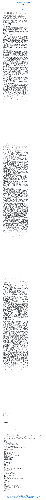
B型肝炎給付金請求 (27, 497)
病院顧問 (31, 497)
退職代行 (25, 496)
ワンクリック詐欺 (38, 496)
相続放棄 (28, 496)
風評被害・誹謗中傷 (21, 497)
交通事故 (33, 496)
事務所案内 (37, 497)
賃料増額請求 (13, 496)
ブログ (34, 497)
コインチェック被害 (8, 496)
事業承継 (15, 497)
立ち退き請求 (18, 496)
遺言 (31, 496)
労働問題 (8, 497)
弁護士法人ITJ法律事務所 (23, 3)
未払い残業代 (12, 497)
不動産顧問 (22, 496)
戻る (23, 9)
